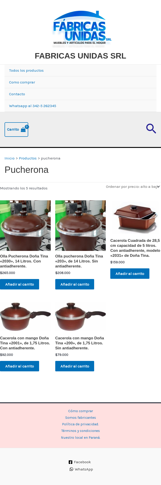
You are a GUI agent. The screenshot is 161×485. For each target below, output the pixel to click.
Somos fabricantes (80, 416)
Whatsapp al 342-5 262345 (32, 117)
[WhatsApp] (81, 469)
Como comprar (22, 93)
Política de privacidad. (80, 423)
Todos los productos (26, 81)
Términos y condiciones (80, 430)
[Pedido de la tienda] (132, 197)
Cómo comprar (80, 408)
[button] (151, 140)
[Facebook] (80, 462)
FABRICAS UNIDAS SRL (70, 66)
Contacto (17, 105)
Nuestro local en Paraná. (80, 437)
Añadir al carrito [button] (20, 296)
